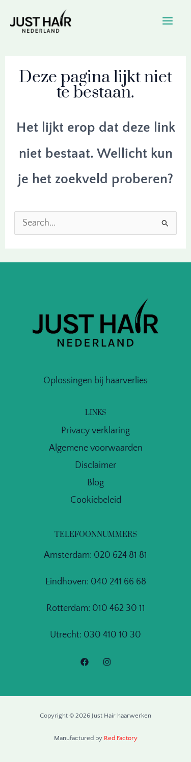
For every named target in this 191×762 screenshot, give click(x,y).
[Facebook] (84, 662)
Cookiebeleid (95, 500)
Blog (95, 483)
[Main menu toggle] (168, 21)
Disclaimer (95, 465)
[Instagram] (107, 662)
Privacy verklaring (95, 431)
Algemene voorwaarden (96, 448)
